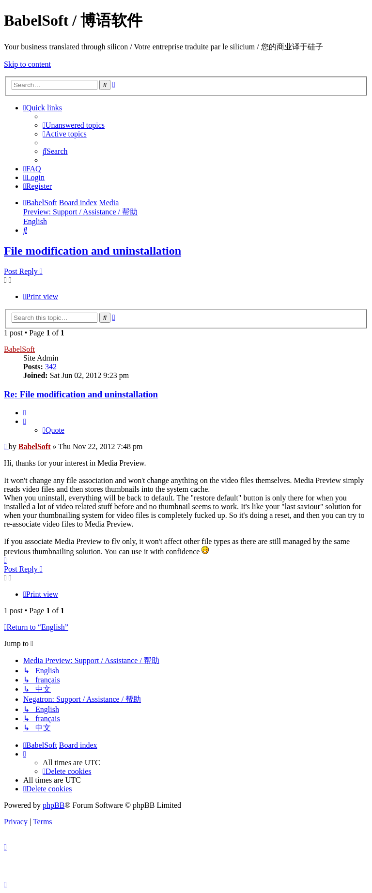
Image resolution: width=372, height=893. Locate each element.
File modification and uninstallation (92, 250)
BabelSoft (19, 349)
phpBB (53, 805)
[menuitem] (74, 125)
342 (51, 367)
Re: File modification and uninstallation (81, 394)
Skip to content (27, 64)
